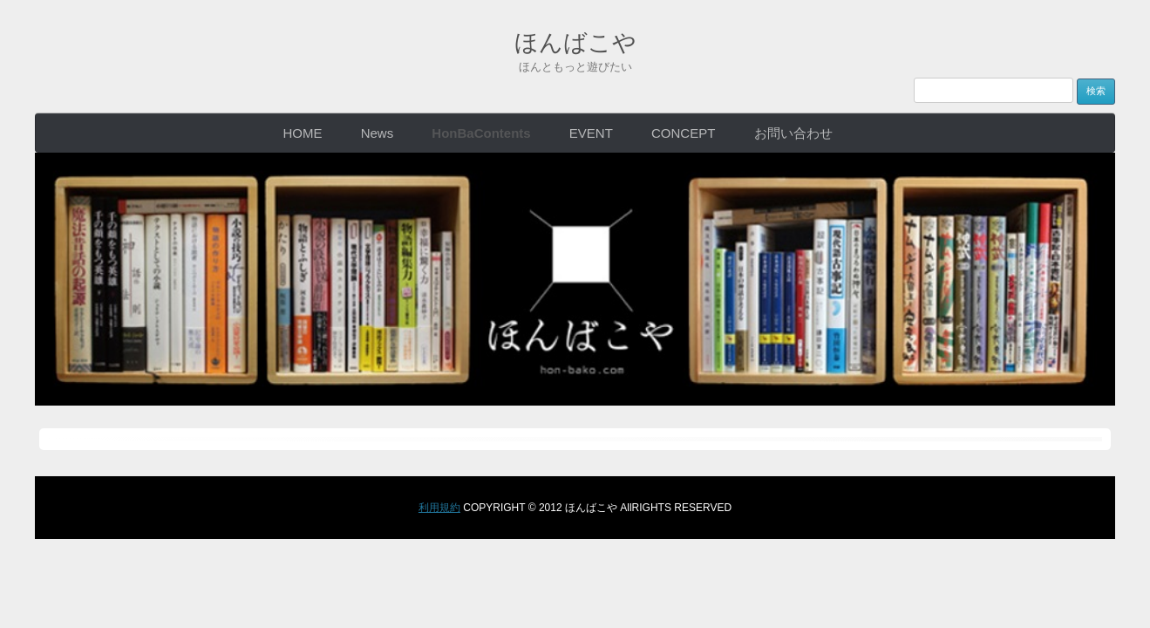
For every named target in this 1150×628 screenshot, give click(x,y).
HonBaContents (481, 132)
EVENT (591, 132)
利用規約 (439, 507)
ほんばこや (575, 38)
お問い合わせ (793, 132)
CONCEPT (683, 132)
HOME (302, 132)
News (377, 132)
